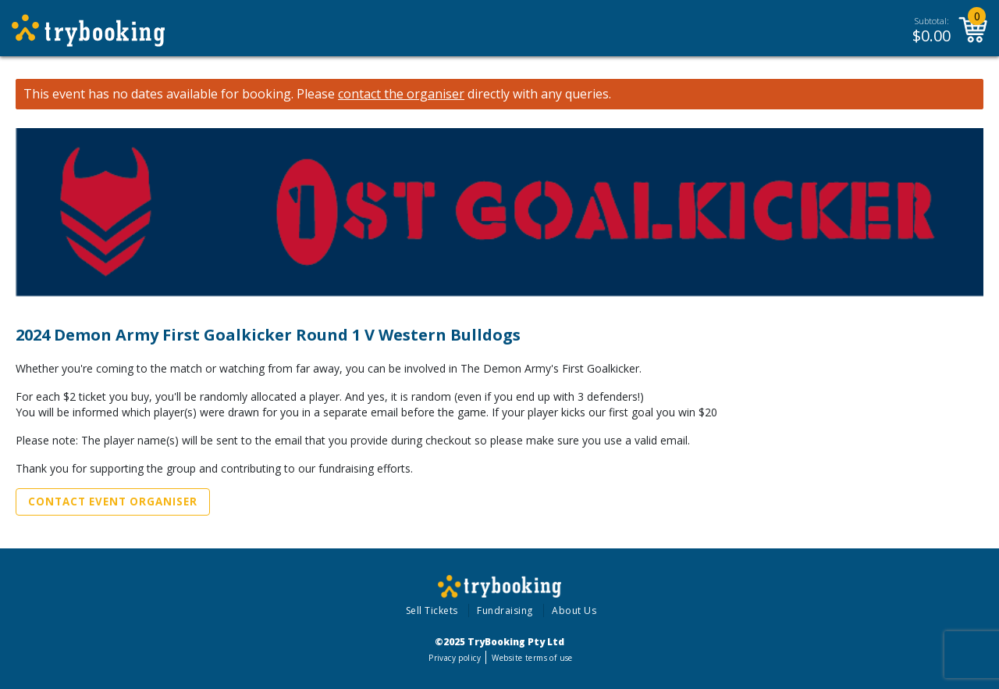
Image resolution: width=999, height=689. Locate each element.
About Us (574, 610)
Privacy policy (454, 657)
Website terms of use (532, 657)
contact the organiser (401, 94)
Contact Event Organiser (112, 501)
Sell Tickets (432, 610)
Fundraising (505, 610)
